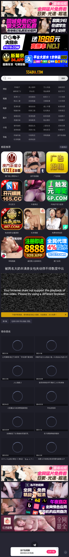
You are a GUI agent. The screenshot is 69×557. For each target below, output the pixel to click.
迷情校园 (17, 130)
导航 (5, 137)
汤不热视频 (61, 135)
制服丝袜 (17, 110)
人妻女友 (46, 125)
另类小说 (32, 130)
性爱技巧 (61, 130)
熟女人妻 (17, 101)
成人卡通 (46, 106)
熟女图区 (46, 120)
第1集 (5, 321)
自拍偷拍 (32, 97)
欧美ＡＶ (46, 97)
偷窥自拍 (17, 116)
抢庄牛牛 (61, 91)
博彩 (5, 89)
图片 (5, 117)
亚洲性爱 (17, 106)
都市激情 (17, 125)
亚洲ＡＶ (17, 97)
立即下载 (51, 552)
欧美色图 (46, 116)
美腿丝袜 (17, 120)
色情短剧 (32, 139)
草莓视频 (46, 135)
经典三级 (32, 110)
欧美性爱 (61, 106)
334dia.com (34, 72)
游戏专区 (61, 87)
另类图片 (61, 120)
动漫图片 (61, 116)
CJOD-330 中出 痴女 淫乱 (21, 321)
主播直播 (46, 101)
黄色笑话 (46, 130)
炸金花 (31, 91)
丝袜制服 (32, 101)
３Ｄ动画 (61, 97)
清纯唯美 (32, 120)
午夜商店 (32, 135)
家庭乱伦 (32, 125)
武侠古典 (61, 125)
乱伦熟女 (46, 110)
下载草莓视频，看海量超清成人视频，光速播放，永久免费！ (39, 314)
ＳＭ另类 (61, 101)
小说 (5, 127)
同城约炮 (17, 135)
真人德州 (32, 87)
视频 (5, 98)
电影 (5, 108)
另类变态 (61, 110)
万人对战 (46, 87)
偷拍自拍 (32, 106)
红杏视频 (17, 139)
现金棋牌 (46, 91)
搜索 (63, 78)
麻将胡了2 (17, 91)
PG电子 (17, 87)
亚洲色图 (32, 116)
